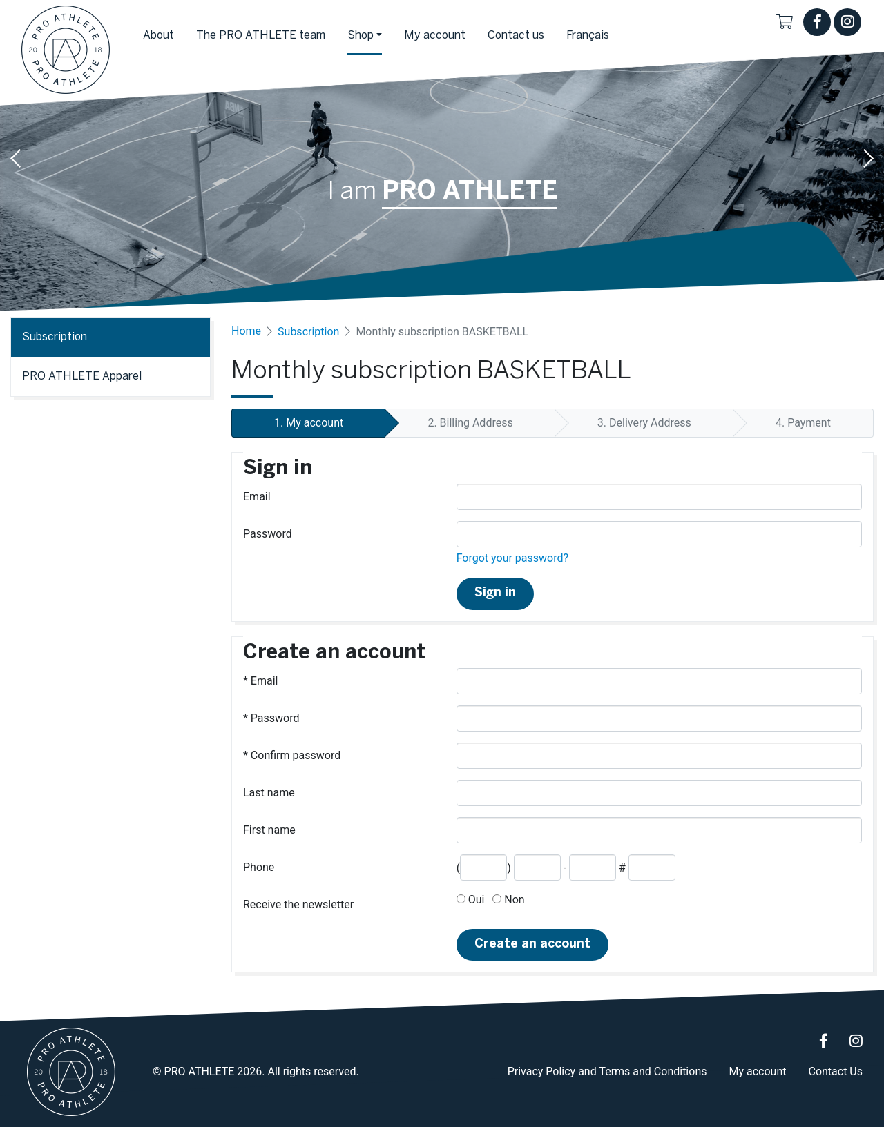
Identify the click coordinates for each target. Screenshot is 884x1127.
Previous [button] (16, 158)
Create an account (532, 944)
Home (246, 330)
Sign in (495, 593)
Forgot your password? (512, 558)
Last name (269, 792)
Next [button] (867, 158)
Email (257, 496)
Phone (258, 867)
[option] (442, 158)
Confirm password (291, 755)
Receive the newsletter (298, 904)
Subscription (308, 331)
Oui (471, 899)
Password (267, 533)
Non (508, 899)
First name (269, 829)
